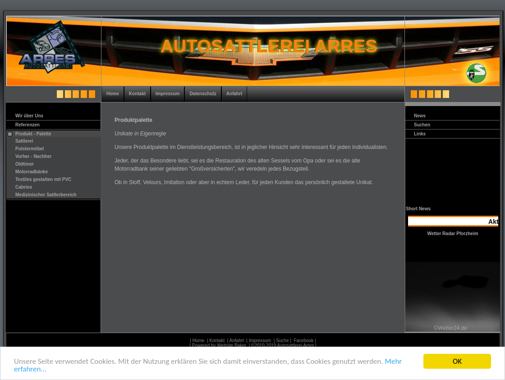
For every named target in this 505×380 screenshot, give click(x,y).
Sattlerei (24, 141)
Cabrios (23, 187)
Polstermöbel (29, 148)
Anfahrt (234, 93)
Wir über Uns (29, 115)
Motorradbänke (31, 171)
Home (112, 93)
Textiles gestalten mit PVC (43, 179)
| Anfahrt (235, 340)
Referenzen (27, 124)
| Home (196, 340)
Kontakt (137, 93)
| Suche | (282, 340)
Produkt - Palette (33, 133)
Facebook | (305, 340)
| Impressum (258, 340)
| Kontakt (215, 340)
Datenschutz (202, 93)
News (420, 115)
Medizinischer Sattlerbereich (46, 194)
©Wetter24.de (450, 328)
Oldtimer (24, 164)
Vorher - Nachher (33, 156)
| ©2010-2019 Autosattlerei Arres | (282, 345)
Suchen (422, 124)
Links (420, 133)
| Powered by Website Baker (217, 345)
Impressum (167, 93)
